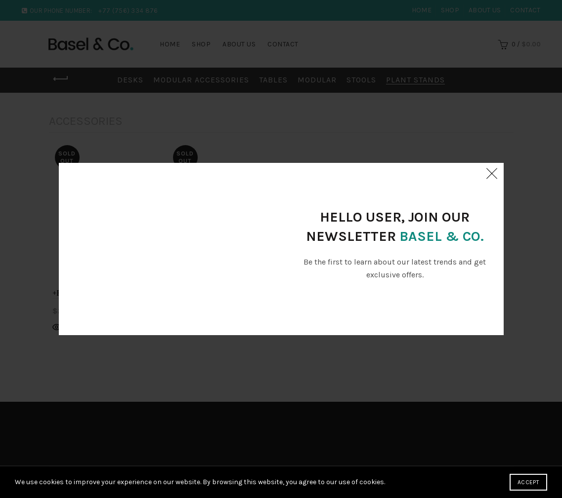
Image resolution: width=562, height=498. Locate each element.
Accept (528, 482)
